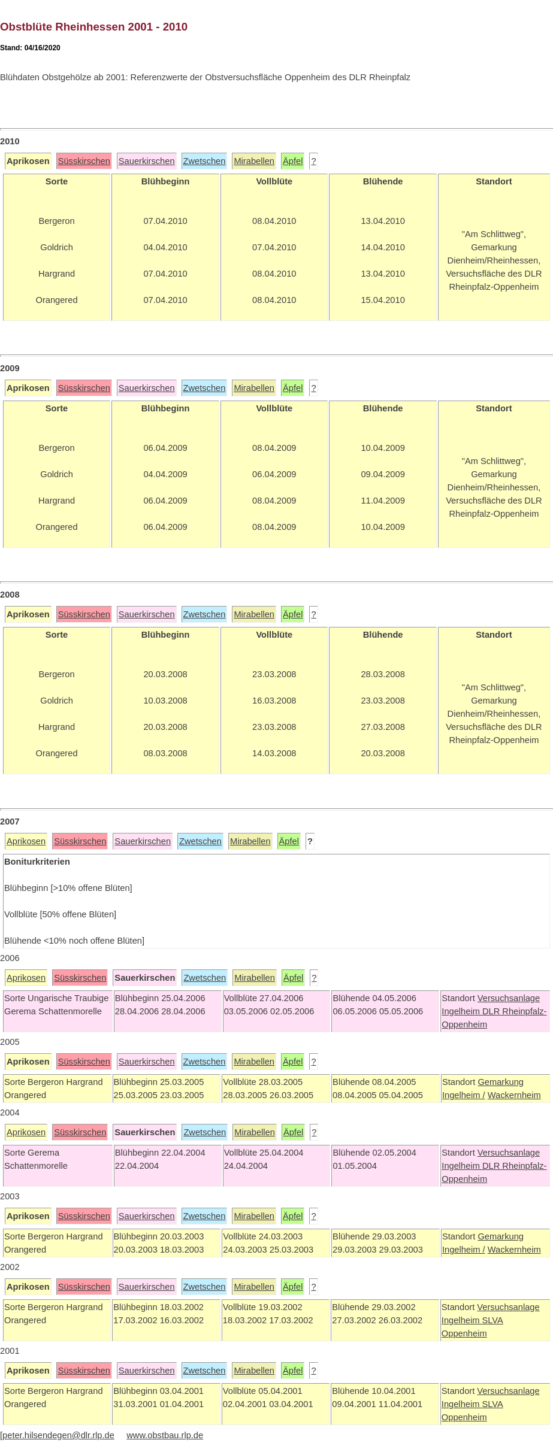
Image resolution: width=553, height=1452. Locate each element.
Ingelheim (462, 1011)
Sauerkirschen (147, 161)
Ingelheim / (463, 1095)
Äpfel (293, 161)
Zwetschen (204, 161)
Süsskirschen (84, 161)
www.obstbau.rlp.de (164, 1435)
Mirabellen (254, 161)
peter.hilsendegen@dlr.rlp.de (58, 1435)
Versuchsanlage (509, 998)
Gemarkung (501, 1082)
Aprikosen (26, 841)
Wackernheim (514, 1095)
